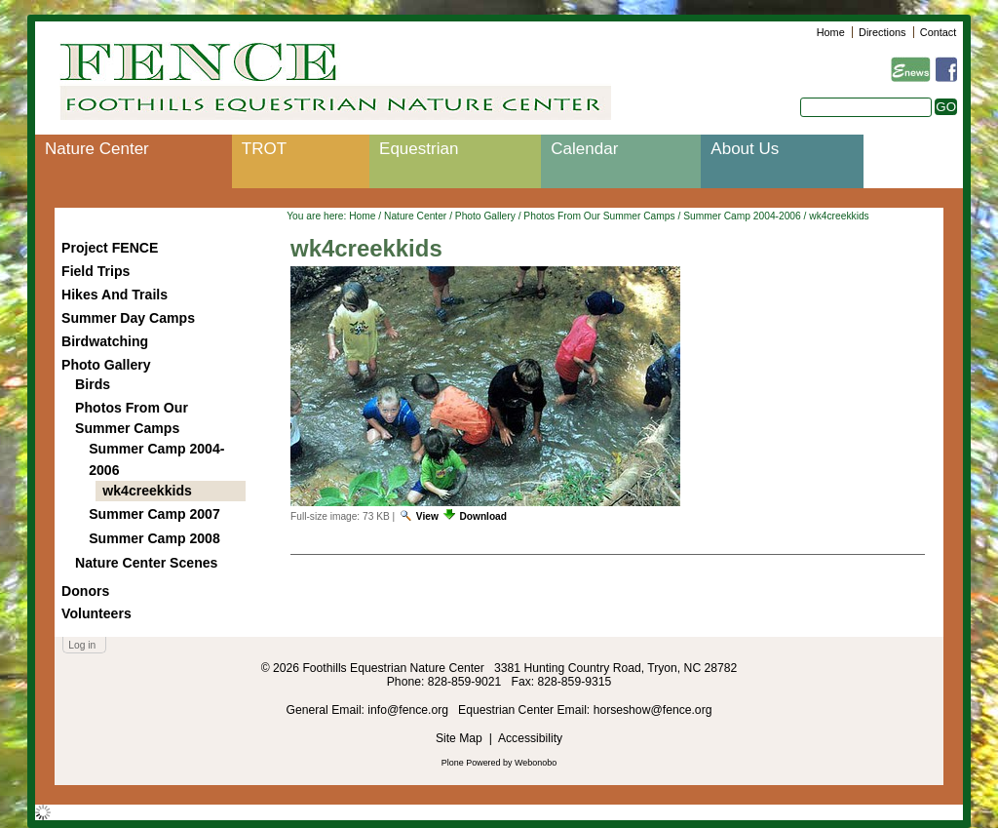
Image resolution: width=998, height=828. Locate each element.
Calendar (584, 148)
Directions (882, 32)
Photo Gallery (485, 216)
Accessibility (530, 738)
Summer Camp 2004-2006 (742, 216)
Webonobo (536, 763)
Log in (82, 645)
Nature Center (97, 148)
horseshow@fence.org (653, 710)
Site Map (459, 738)
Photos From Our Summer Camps (598, 216)
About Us (744, 148)
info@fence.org (409, 710)
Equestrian (418, 148)
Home (831, 32)
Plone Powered (471, 763)
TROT (264, 148)
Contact (938, 32)
